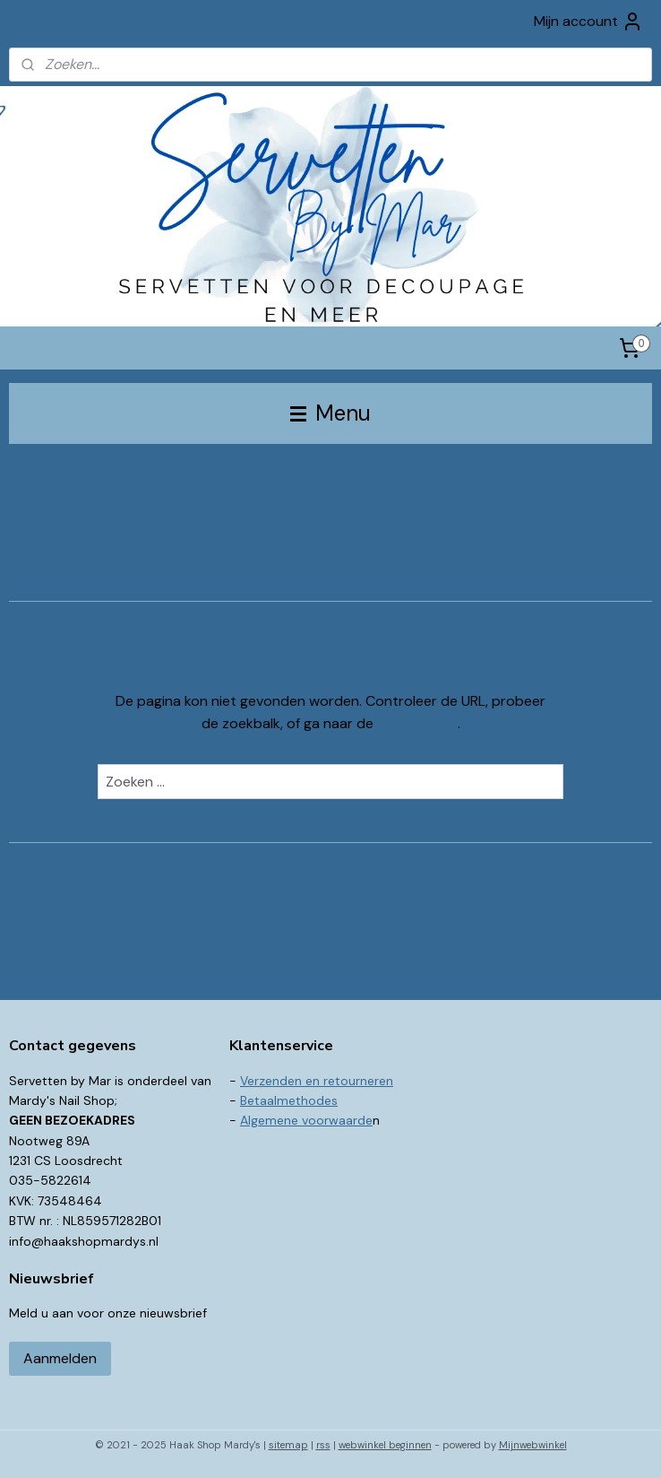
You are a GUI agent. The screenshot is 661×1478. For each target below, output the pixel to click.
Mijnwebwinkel (533, 1445)
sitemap (288, 1445)
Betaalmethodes (289, 1100)
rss (323, 1445)
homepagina (417, 724)
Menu (330, 413)
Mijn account (588, 21)
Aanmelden (60, 1358)
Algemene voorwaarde (306, 1120)
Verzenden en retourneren (316, 1081)
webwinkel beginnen (385, 1445)
